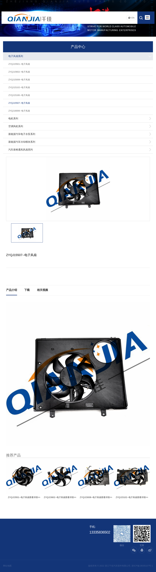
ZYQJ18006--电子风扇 (19, 111)
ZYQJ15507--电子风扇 (19, 103)
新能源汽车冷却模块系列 (79, 142)
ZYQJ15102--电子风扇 (19, 87)
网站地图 (7, 566)
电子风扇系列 (80, 56)
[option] (78, 189)
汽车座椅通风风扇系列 (79, 149)
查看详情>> (34, 497)
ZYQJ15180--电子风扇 (19, 95)
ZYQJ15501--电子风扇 (19, 64)
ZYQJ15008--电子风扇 (19, 79)
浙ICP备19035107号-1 (142, 566)
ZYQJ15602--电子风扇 (19, 72)
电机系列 (79, 118)
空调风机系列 (79, 126)
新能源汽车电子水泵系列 (79, 134)
